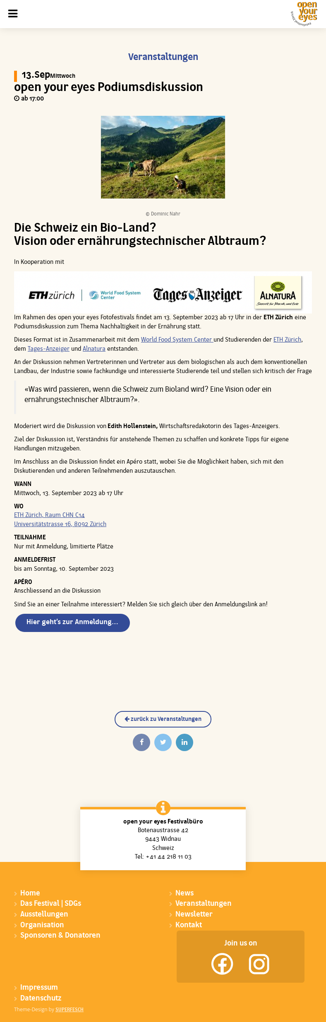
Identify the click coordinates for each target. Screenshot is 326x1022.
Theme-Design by (49, 1009)
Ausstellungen (44, 915)
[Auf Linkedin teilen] (184, 742)
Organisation (42, 925)
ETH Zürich (287, 340)
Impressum (39, 988)
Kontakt (188, 925)
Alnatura (94, 349)
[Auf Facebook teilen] (141, 742)
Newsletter (194, 915)
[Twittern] (163, 742)
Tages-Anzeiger (49, 349)
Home (30, 894)
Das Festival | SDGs (50, 904)
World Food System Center (177, 340)
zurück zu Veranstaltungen (163, 719)
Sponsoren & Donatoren (60, 936)
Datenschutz (40, 999)
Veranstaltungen (203, 904)
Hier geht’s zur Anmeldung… (72, 622)
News (184, 894)
